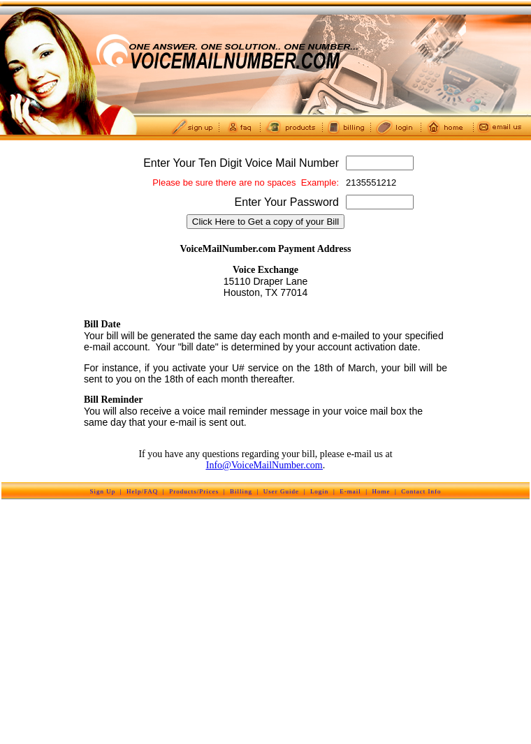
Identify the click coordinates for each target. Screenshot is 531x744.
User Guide (281, 491)
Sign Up (102, 491)
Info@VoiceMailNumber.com (264, 465)
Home (381, 491)
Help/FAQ (142, 491)
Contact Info (421, 491)
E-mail (350, 491)
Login (319, 491)
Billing (241, 491)
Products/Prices (194, 491)
